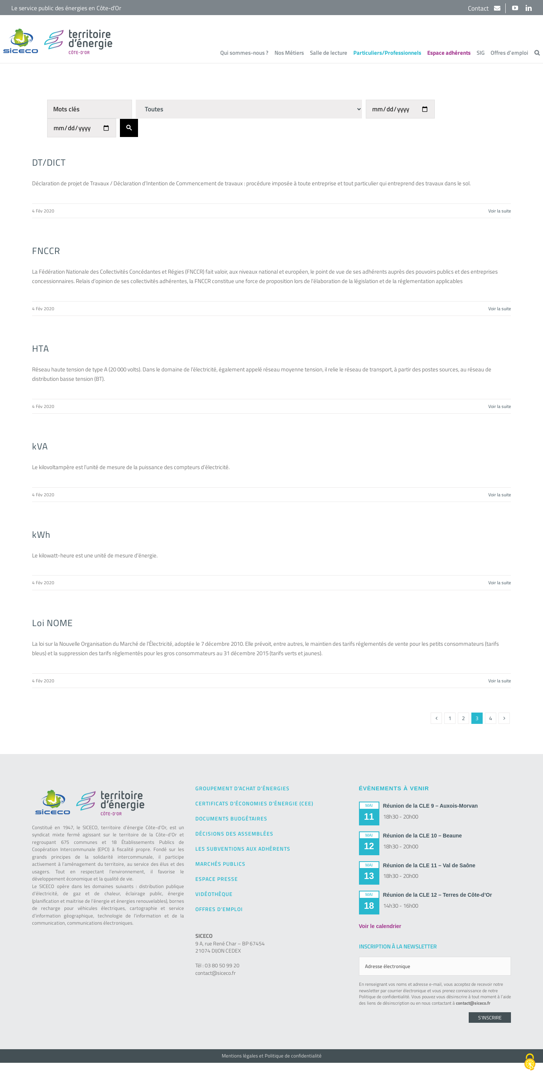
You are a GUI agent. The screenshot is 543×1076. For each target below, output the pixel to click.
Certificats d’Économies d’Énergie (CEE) (254, 803)
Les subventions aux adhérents (242, 849)
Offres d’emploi (219, 909)
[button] (537, 52)
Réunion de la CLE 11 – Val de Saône (429, 865)
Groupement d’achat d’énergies (242, 788)
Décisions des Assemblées (234, 833)
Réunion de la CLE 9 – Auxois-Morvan (430, 806)
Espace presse (216, 879)
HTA (40, 348)
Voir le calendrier (380, 926)
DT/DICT (49, 162)
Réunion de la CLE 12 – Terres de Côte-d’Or (437, 895)
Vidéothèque (214, 894)
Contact (479, 8)
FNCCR (46, 250)
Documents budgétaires (231, 818)
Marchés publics (220, 864)
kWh (41, 534)
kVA (40, 446)
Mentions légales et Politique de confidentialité (272, 1055)
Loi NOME (52, 623)
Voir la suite (499, 210)
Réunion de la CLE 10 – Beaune (422, 836)
